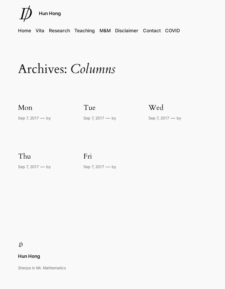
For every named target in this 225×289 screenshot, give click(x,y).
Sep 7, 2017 (28, 118)
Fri (87, 156)
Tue (89, 107)
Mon (25, 107)
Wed (155, 107)
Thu (24, 156)
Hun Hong (50, 13)
